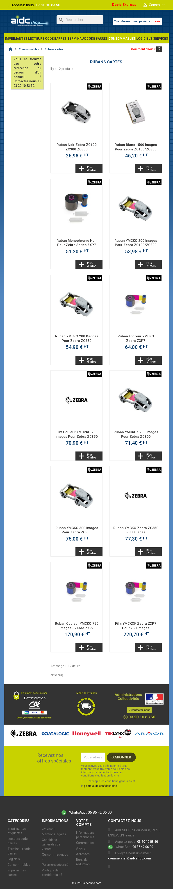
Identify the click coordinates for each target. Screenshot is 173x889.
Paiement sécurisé (55, 864)
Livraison (48, 828)
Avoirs (80, 848)
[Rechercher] (80, 19)
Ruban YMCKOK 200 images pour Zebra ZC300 (136, 434)
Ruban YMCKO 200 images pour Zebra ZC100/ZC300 (135, 243)
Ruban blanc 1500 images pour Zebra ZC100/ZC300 (136, 147)
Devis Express (124, 4)
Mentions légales (54, 834)
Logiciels (14, 859)
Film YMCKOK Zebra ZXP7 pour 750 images (135, 626)
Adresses (83, 854)
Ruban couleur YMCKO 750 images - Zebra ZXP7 (76, 626)
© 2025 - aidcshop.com (86, 883)
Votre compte (83, 823)
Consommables (19, 864)
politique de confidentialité (100, 786)
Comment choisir (146, 49)
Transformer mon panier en (137, 21)
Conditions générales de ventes (51, 844)
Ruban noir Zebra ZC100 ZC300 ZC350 (77, 147)
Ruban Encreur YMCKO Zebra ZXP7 (136, 338)
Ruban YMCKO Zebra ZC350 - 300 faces (135, 530)
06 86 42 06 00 (86, 812)
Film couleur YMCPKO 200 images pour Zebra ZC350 (76, 434)
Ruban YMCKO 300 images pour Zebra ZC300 (76, 530)
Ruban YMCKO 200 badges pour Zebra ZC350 (76, 338)
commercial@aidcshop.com (129, 858)
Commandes (85, 843)
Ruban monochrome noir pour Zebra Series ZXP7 (77, 243)
